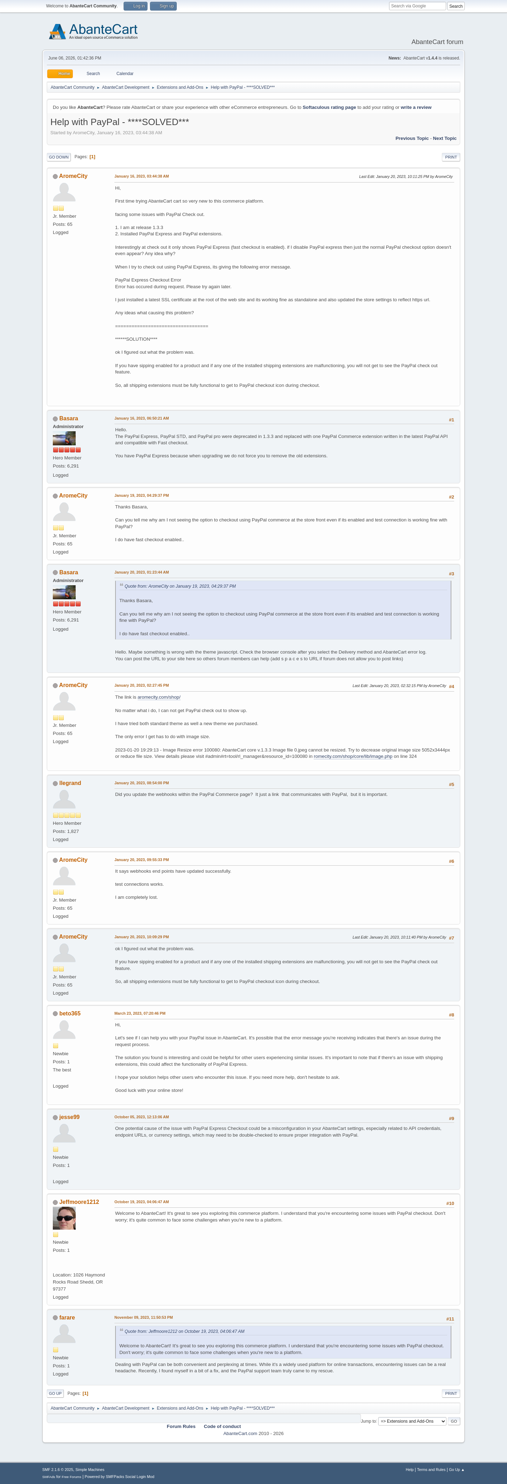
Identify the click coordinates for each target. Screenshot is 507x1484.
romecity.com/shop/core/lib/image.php (353, 756)
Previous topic (412, 138)
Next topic (445, 138)
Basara (68, 418)
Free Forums (71, 1477)
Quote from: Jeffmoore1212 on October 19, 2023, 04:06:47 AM (184, 1331)
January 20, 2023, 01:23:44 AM (141, 572)
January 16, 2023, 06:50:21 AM (141, 418)
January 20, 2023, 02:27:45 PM (141, 685)
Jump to (368, 1420)
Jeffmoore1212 (79, 1202)
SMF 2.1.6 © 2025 (57, 1469)
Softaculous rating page (329, 107)
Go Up (55, 1393)
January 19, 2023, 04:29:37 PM (141, 495)
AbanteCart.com (240, 1433)
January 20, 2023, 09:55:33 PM (141, 860)
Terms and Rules (431, 1469)
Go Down (59, 157)
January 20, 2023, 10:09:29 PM (141, 937)
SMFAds (48, 1477)
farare (67, 1318)
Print (451, 157)
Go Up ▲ (457, 1469)
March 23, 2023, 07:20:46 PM (139, 1013)
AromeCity (73, 176)
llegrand (70, 783)
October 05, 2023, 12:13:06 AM (141, 1117)
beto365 (69, 1013)
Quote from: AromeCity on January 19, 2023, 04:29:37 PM (180, 586)
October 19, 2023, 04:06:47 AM (141, 1202)
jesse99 (69, 1117)
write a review (416, 107)
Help (410, 1469)
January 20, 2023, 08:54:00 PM (141, 783)
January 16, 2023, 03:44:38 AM (141, 176)
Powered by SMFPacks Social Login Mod (120, 1476)
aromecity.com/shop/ (159, 697)
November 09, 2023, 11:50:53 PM (143, 1317)
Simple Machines (89, 1469)
